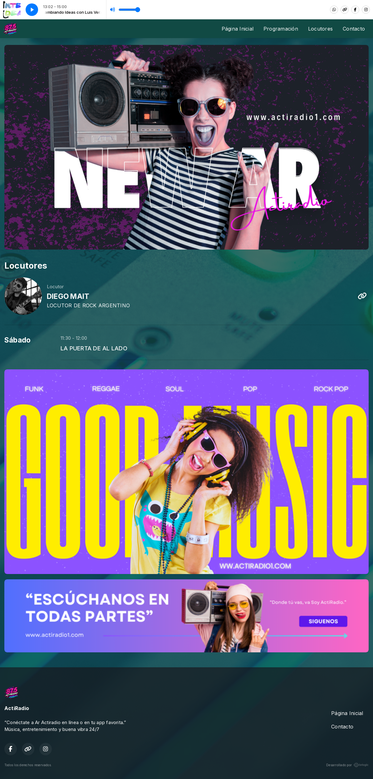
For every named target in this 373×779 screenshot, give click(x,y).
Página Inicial (237, 29)
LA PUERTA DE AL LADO (94, 348)
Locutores (320, 29)
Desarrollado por (347, 765)
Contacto (354, 29)
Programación (280, 29)
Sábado (17, 340)
